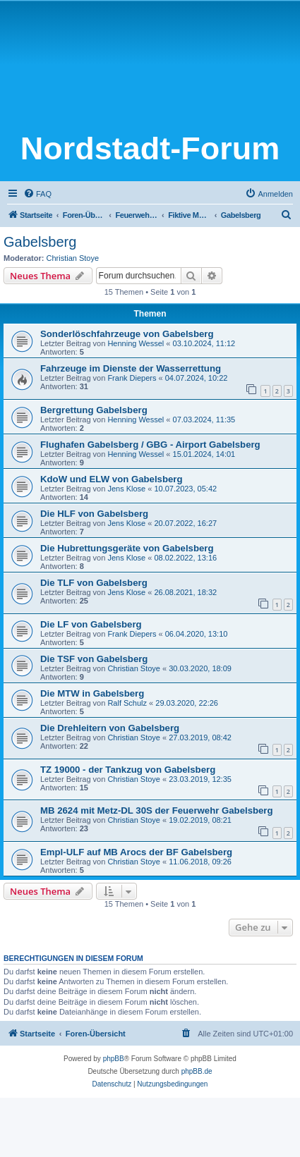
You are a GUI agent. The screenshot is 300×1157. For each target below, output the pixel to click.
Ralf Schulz (127, 703)
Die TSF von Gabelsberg (94, 659)
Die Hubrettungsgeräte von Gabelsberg (126, 548)
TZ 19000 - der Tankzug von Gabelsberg (127, 769)
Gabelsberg (40, 242)
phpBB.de (196, 1071)
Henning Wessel (135, 343)
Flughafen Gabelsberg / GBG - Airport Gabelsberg (150, 444)
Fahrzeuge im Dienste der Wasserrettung (130, 368)
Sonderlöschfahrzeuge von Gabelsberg (127, 334)
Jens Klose (126, 488)
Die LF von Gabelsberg (91, 624)
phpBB (113, 1059)
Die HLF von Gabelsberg (94, 513)
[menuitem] (37, 193)
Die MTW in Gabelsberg (92, 693)
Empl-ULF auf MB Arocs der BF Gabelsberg (136, 852)
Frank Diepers (131, 378)
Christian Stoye (73, 258)
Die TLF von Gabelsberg (94, 582)
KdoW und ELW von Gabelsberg (111, 479)
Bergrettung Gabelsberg (94, 410)
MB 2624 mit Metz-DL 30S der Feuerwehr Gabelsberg (156, 810)
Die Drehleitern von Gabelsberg (109, 728)
